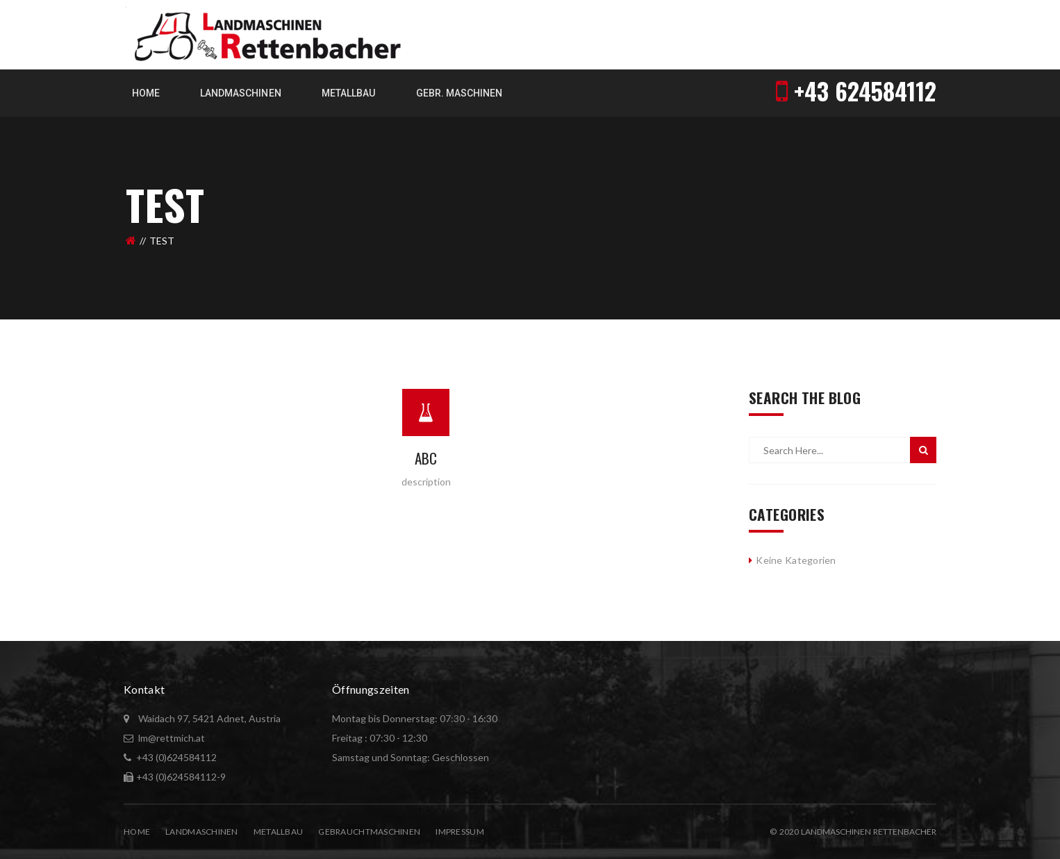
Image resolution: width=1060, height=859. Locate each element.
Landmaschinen (201, 831)
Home (137, 831)
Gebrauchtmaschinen (369, 831)
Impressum (460, 831)
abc (426, 458)
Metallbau (279, 831)
